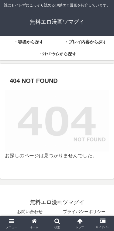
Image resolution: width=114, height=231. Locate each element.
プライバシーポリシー (84, 211)
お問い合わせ (30, 211)
